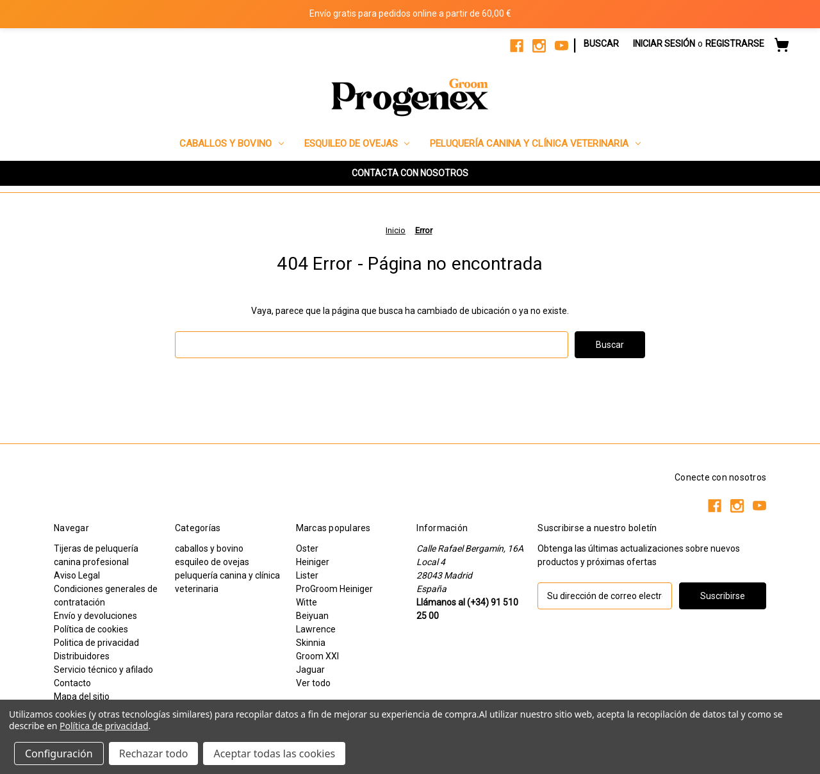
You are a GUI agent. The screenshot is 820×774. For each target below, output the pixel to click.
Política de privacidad (104, 726)
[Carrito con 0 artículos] (781, 46)
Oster (307, 548)
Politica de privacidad (96, 643)
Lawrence (316, 629)
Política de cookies (91, 629)
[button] (410, 173)
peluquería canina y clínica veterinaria (535, 143)
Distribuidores (82, 656)
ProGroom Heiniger (334, 589)
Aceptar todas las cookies (274, 753)
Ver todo (313, 683)
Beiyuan (312, 616)
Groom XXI (317, 656)
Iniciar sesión (664, 43)
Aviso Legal (77, 575)
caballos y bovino (231, 143)
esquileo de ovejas (357, 143)
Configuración (59, 753)
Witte (306, 602)
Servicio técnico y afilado (103, 669)
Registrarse (734, 43)
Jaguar (310, 669)
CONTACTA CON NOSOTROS (410, 173)
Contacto (72, 683)
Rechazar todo (153, 753)
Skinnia (310, 643)
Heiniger (312, 562)
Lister (307, 575)
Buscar (601, 43)
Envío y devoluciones (95, 616)
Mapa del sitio (82, 696)
